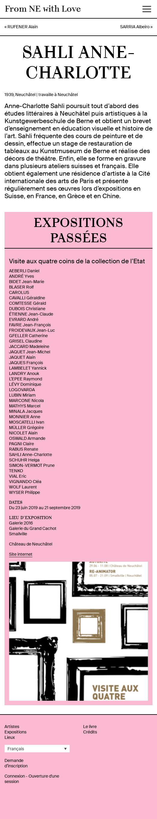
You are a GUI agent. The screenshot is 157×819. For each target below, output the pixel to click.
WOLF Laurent (23, 487)
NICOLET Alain (23, 433)
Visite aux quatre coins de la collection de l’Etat (77, 261)
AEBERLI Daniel (24, 271)
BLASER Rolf (21, 287)
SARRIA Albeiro (134, 26)
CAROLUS (19, 292)
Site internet (20, 554)
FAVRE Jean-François (30, 325)
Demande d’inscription (16, 763)
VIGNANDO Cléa (25, 481)
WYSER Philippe (24, 492)
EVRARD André (23, 319)
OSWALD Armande (27, 438)
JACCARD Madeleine (29, 346)
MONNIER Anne (24, 416)
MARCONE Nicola (26, 400)
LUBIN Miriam (22, 395)
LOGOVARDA (22, 389)
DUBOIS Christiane (27, 308)
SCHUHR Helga (24, 460)
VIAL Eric (17, 476)
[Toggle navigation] (146, 9)
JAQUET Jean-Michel (29, 352)
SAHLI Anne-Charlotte (30, 454)
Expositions (15, 732)
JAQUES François (26, 362)
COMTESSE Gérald (27, 303)
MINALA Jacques (25, 411)
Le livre (90, 726)
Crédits (90, 732)
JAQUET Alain (22, 357)
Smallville (18, 533)
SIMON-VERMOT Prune (32, 465)
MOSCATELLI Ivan (26, 422)
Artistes (12, 726)
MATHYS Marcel (24, 406)
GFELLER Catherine (28, 335)
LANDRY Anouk (24, 373)
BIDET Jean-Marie (26, 281)
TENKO (16, 470)
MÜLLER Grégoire (26, 427)
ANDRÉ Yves (21, 276)
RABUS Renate (23, 449)
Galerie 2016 (21, 523)
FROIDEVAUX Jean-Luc (32, 330)
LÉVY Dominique (25, 384)
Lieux (10, 737)
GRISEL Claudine (25, 341)
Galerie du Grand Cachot (32, 528)
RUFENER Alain (23, 26)
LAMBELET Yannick (28, 368)
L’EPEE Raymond (25, 379)
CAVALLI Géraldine (27, 298)
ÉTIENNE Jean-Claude (31, 314)
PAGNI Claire (21, 443)
